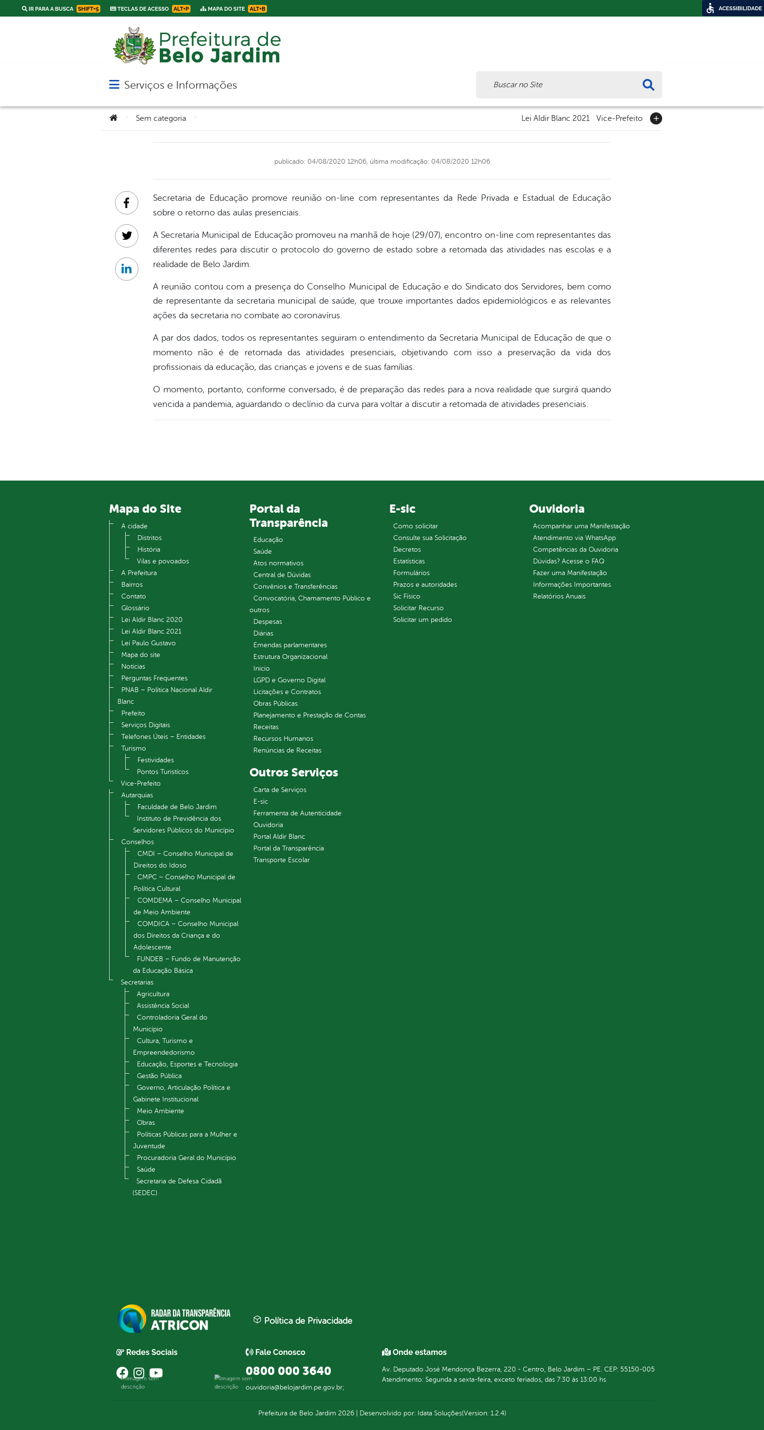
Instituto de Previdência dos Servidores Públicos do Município (183, 824)
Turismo (133, 748)
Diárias (263, 633)
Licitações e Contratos (287, 692)
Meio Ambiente (160, 1111)
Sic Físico (406, 596)
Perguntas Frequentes (154, 678)
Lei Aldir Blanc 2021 (555, 117)
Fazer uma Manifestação (570, 573)
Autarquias (137, 795)
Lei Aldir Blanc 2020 (152, 619)
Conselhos (137, 842)
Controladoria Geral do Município (170, 1023)
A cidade (134, 526)
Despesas (267, 621)
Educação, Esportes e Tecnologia (187, 1064)
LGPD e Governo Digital (289, 680)
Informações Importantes (572, 584)
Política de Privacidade (302, 1320)
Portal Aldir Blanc (279, 836)
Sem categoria (161, 118)
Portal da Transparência (288, 848)
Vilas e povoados (163, 561)
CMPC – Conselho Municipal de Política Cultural (184, 882)
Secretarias (137, 982)
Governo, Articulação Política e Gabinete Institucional (181, 1093)
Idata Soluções (440, 1413)
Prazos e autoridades (425, 584)
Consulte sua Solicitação (430, 537)
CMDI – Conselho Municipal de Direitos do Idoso (183, 859)
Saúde (146, 1169)
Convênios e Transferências (295, 586)
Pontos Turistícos (163, 771)
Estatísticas (409, 561)
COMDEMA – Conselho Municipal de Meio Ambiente (187, 906)
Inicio (261, 668)
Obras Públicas (275, 703)
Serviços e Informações (180, 85)
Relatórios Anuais (559, 596)
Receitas (266, 727)
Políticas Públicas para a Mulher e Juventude (185, 1140)
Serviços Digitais (145, 725)
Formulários (411, 573)
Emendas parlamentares (290, 645)
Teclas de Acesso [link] (150, 8)
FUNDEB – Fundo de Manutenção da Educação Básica (187, 964)
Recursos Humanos (283, 738)
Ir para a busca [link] (61, 8)
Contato (133, 596)
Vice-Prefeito (619, 117)
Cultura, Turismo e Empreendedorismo (164, 1046)
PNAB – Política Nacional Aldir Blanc (164, 695)
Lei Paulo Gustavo (148, 643)
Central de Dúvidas (282, 575)
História (148, 549)
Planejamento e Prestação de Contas (309, 715)
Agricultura (153, 994)
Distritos (149, 537)
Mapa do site (140, 654)
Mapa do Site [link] (233, 8)
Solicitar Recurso (418, 608)
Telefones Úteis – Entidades (163, 736)
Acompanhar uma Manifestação (581, 526)
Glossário (135, 608)
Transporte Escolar (281, 860)
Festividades (155, 760)
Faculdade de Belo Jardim (177, 807)
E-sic (260, 801)
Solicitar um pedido (422, 619)
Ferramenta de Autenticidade (297, 813)
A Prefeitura (139, 573)
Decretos (407, 549)
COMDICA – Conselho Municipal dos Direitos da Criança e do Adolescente (186, 935)
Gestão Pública (159, 1076)
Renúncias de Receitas (287, 750)
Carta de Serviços (279, 789)
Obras (146, 1122)
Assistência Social (163, 1005)
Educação (268, 539)
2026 (345, 1413)
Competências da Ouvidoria (575, 549)
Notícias (133, 666)
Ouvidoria (268, 825)
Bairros (132, 584)
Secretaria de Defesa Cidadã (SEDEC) (177, 1187)
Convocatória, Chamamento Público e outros (310, 604)
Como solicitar (415, 526)
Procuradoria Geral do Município (186, 1157)
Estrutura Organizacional (290, 656)
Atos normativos (278, 563)
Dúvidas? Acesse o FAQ (568, 561)
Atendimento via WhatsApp (574, 537)
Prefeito (133, 713)
